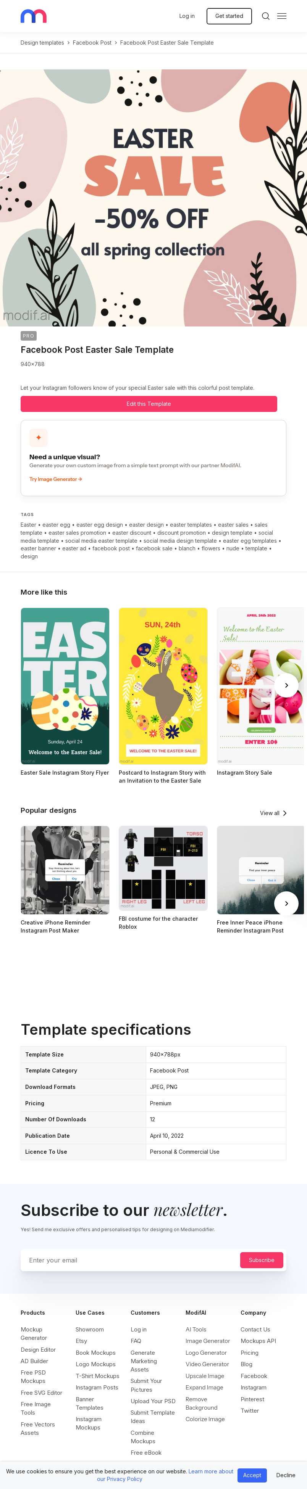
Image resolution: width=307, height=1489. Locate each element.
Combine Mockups (143, 1437)
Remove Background (202, 1403)
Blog (246, 1364)
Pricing (250, 1352)
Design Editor (38, 1349)
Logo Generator (206, 1352)
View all (270, 813)
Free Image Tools (36, 1408)
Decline (286, 1475)
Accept (252, 1475)
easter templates (191, 524)
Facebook (254, 1376)
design (29, 556)
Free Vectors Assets (38, 1428)
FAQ (136, 1340)
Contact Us (255, 1329)
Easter (28, 524)
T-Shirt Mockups (98, 1376)
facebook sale (154, 548)
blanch (187, 548)
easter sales (233, 524)
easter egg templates (250, 540)
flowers (211, 548)
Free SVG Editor (41, 1392)
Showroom (90, 1329)
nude (232, 548)
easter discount (131, 532)
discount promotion (181, 532)
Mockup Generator (34, 1333)
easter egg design (99, 524)
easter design (146, 524)
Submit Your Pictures (146, 1385)
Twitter (250, 1410)
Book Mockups (96, 1352)
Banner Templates (89, 1403)
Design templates (42, 42)
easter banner (38, 548)
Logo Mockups (96, 1364)
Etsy (81, 1340)
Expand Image (204, 1387)
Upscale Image (205, 1376)
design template (232, 532)
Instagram (254, 1387)
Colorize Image (205, 1419)
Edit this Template (149, 403)
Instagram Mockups (89, 1423)
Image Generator (208, 1340)
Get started (229, 16)
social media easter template (101, 540)
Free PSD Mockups (33, 1376)
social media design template (180, 540)
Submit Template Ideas (153, 1417)
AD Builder (34, 1361)
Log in (187, 16)
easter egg (56, 524)
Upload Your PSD (153, 1401)
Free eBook (146, 1452)
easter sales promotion (77, 532)
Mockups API (258, 1340)
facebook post (92, 42)
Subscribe (262, 1260)
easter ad (74, 548)
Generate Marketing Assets (144, 1361)
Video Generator (207, 1364)
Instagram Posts (97, 1387)
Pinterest (252, 1399)
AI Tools (196, 1329)
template (256, 548)
